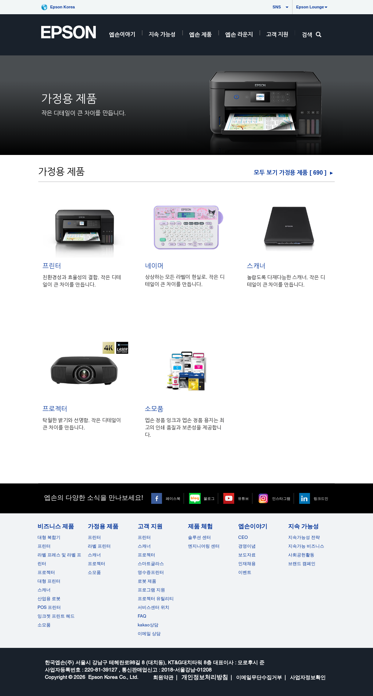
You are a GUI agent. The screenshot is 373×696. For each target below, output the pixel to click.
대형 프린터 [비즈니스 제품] (49, 581)
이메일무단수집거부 (259, 677)
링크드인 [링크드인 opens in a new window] (321, 498)
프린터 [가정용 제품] (94, 537)
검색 (311, 35)
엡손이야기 (122, 34)
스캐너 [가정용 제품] (94, 554)
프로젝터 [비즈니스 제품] (46, 572)
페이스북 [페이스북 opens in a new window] (173, 498)
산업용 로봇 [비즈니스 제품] (49, 598)
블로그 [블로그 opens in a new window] (209, 498)
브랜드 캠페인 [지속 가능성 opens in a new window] (301, 563)
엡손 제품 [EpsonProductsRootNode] (200, 34)
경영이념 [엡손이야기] (247, 546)
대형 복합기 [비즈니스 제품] (49, 537)
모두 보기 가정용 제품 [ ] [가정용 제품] (290, 173)
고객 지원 (277, 34)
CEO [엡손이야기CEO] (243, 537)
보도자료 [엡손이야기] (247, 554)
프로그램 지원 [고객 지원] (151, 589)
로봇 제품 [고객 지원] (147, 581)
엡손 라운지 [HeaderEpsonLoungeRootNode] (239, 34)
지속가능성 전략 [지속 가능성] (304, 537)
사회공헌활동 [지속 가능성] (301, 554)
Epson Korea (62, 7)
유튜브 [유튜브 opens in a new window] (243, 498)
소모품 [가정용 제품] (94, 572)
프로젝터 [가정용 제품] (96, 563)
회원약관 (163, 677)
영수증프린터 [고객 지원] (151, 572)
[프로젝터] (84, 420)
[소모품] (186, 420)
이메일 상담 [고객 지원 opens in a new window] (149, 633)
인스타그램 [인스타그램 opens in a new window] (281, 498)
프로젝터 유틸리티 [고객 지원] (156, 598)
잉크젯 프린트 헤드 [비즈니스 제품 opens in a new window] (56, 616)
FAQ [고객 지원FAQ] (142, 616)
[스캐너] (288, 277)
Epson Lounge (311, 7)
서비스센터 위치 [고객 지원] (153, 607)
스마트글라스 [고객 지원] (151, 563)
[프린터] (84, 277)
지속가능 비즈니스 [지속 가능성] (306, 546)
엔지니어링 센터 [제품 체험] (204, 546)
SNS (269, 7)
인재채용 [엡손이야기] (247, 563)
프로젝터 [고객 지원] (146, 554)
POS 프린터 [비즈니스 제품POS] (49, 607)
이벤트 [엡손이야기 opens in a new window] (244, 572)
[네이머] (186, 277)
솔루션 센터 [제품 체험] (199, 537)
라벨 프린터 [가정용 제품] (99, 546)
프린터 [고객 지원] (144, 537)
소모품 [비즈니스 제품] (44, 624)
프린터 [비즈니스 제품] (44, 546)
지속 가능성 (162, 34)
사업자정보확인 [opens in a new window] (308, 677)
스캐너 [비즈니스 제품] (44, 589)
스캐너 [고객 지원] (144, 546)
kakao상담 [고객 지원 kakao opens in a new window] (148, 624)
